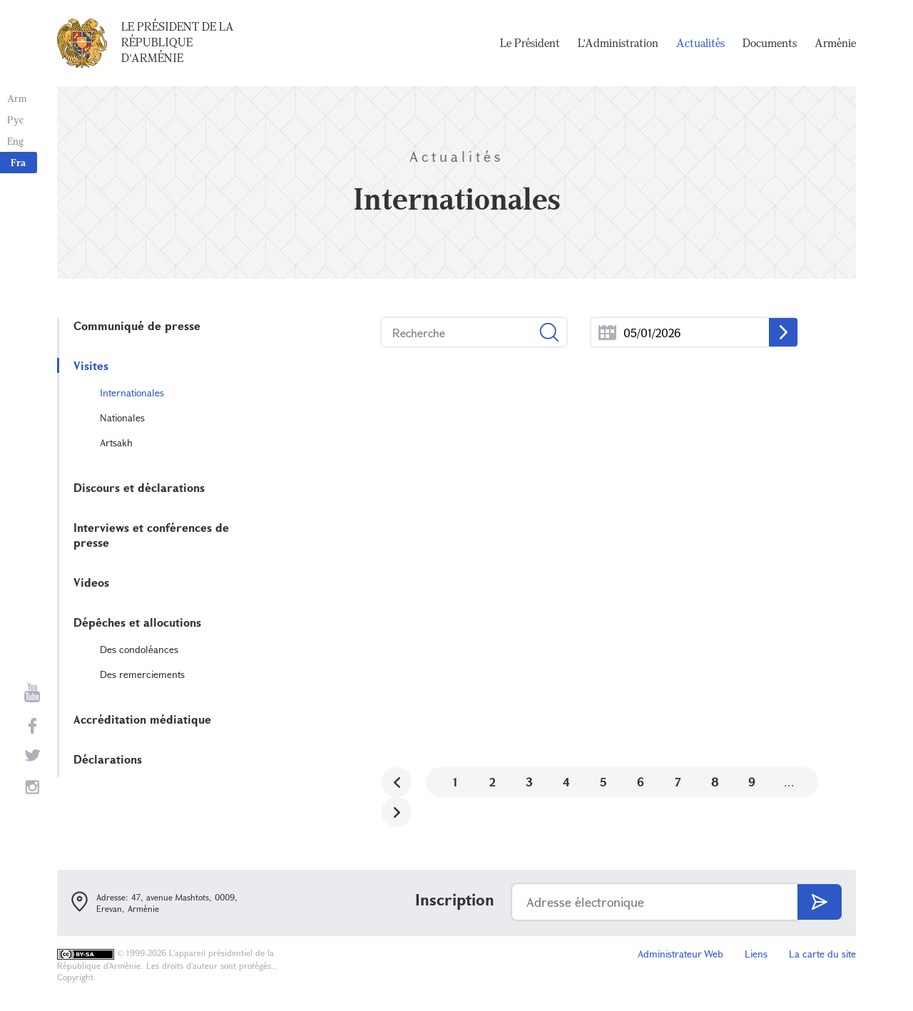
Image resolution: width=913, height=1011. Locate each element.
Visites (90, 365)
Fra (18, 162)
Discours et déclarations (139, 487)
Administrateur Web (680, 953)
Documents (770, 43)
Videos (91, 582)
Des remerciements (142, 674)
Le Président (530, 43)
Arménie (835, 43)
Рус (15, 119)
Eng (15, 141)
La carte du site (822, 953)
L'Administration (618, 43)
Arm (17, 98)
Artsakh (116, 442)
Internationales (132, 392)
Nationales (122, 417)
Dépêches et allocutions (137, 622)
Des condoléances (139, 649)
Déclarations (107, 758)
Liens (756, 953)
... (607, 332)
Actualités (700, 43)
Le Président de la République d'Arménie (177, 42)
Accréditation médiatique (142, 719)
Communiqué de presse (136, 325)
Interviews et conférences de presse (151, 535)
